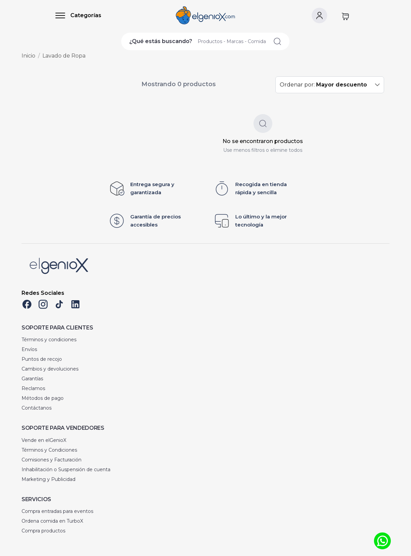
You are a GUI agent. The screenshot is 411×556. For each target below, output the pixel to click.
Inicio (28, 56)
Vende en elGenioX (44, 440)
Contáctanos (37, 408)
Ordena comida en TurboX (52, 521)
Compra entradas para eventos (57, 511)
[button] (377, 85)
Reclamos (33, 388)
